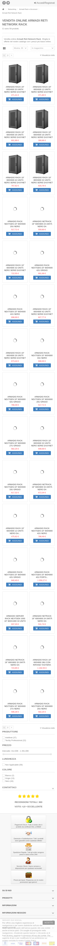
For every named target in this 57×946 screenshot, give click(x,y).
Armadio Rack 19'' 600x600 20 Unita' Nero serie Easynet (15, 89)
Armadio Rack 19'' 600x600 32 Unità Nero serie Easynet (42, 443)
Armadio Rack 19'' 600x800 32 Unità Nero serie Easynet (15, 267)
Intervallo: (6, 751)
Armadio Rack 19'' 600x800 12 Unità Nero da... (15, 530)
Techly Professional (15, 740)
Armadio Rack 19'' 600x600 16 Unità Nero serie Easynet (42, 134)
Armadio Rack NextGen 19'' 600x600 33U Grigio (15, 487)
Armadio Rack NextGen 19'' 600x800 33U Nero (42, 355)
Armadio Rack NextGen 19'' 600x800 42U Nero (42, 530)
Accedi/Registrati (44, 3)
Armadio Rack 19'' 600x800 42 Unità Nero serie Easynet (42, 311)
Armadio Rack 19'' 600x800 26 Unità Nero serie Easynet (15, 355)
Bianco (9, 775)
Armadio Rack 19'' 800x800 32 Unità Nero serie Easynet (42, 180)
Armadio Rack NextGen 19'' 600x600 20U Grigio (42, 399)
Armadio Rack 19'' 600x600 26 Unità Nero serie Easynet (15, 134)
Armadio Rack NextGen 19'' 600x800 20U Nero (42, 706)
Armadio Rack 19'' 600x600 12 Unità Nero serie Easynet (42, 89)
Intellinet (10, 737)
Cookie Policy (30, 940)
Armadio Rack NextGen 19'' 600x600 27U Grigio (15, 443)
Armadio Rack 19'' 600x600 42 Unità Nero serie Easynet (15, 180)
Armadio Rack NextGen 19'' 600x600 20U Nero (15, 224)
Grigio (9, 778)
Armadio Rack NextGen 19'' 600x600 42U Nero (15, 311)
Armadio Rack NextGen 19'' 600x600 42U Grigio (42, 267)
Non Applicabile (14, 765)
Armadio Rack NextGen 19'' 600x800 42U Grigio (15, 399)
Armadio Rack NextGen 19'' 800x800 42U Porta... (42, 574)
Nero (9, 781)
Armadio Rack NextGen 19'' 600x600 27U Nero (15, 706)
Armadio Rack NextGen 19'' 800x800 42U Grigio (15, 574)
